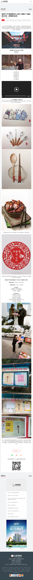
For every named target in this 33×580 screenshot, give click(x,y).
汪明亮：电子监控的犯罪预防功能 (12, 502)
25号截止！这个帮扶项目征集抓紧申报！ (13, 492)
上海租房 (19, 570)
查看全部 (30, 9)
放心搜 (13, 571)
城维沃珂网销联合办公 (16, 572)
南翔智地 (9, 571)
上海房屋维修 (28, 570)
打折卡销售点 (11, 564)
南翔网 (29, 568)
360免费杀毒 (23, 570)
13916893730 (18, 560)
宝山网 (3, 568)
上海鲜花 (26, 568)
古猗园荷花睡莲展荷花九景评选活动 (12, 508)
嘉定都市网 (25, 567)
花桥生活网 (10, 568)
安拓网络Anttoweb (21, 571)
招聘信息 (19, 564)
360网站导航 (6, 571)
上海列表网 (15, 570)
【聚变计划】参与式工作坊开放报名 (12, 495)
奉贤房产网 (14, 568)
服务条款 (15, 564)
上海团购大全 (19, 568)
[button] (16, 89)
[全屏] (30, 96)
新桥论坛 (11, 570)
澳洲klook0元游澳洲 (10, 513)
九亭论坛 (6, 568)
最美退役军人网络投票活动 (11, 505)
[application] (16, 89)
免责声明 (22, 564)
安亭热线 (8, 570)
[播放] (2, 96)
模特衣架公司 (12, 567)
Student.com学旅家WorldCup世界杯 (12, 516)
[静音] (28, 96)
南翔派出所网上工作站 (5, 567)
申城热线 (22, 568)
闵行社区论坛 (21, 567)
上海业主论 (16, 571)
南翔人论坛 (4, 570)
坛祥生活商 (27, 571)
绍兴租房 (29, 567)
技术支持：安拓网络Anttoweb (16, 561)
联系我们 (26, 564)
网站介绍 (7, 564)
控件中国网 (16, 567)
